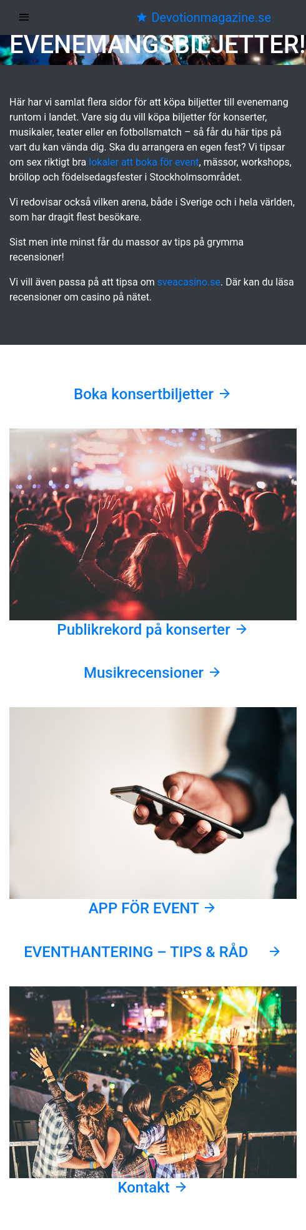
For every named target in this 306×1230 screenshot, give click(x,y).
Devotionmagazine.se (203, 17)
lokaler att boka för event (144, 162)
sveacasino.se (188, 282)
